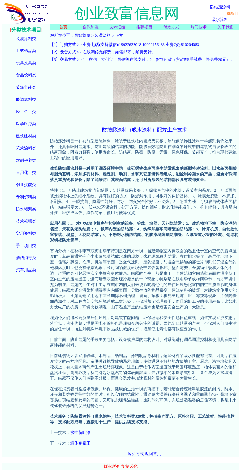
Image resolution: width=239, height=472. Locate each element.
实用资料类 (26, 233)
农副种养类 (26, 160)
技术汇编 (117, 27)
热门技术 (198, 27)
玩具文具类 (26, 63)
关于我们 (225, 27)
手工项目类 (26, 245)
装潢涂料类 (26, 38)
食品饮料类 (26, 75)
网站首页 (82, 35)
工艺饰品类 (26, 50)
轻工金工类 (26, 111)
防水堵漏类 (26, 209)
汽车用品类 (26, 270)
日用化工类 (26, 172)
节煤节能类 (26, 87)
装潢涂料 (103, 35)
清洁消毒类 (26, 257)
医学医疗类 (26, 123)
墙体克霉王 (80, 443)
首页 (63, 27)
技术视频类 (26, 221)
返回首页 (153, 453)
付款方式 (171, 27)
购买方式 (136, 453)
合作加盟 (90, 27)
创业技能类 (26, 184)
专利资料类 (26, 196)
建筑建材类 (26, 136)
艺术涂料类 (26, 148)
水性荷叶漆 (80, 432)
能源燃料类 (26, 99)
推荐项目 (144, 27)
